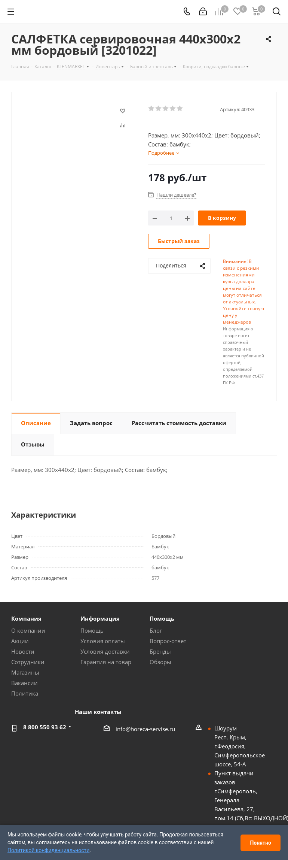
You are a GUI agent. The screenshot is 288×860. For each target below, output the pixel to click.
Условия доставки (105, 651)
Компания (26, 618)
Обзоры (160, 662)
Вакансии (24, 683)
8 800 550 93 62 (44, 727)
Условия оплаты (102, 641)
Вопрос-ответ (168, 641)
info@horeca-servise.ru (145, 729)
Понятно (260, 843)
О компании (28, 630)
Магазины (25, 672)
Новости (22, 651)
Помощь (92, 630)
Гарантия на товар (105, 662)
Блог (156, 630)
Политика (24, 693)
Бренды (160, 651)
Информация (100, 618)
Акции (20, 641)
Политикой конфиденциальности (48, 850)
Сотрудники (28, 662)
